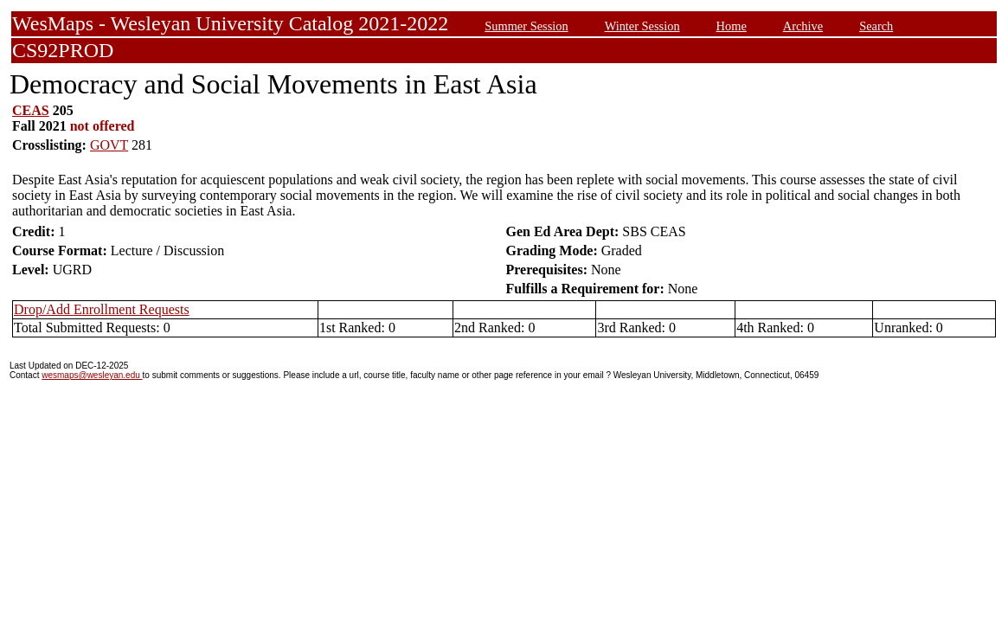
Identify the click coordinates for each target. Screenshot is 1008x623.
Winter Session (642, 26)
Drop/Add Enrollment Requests (101, 309)
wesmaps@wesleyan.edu (92, 375)
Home (731, 26)
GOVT (109, 145)
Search (876, 26)
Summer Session (526, 26)
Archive (803, 26)
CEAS (30, 110)
